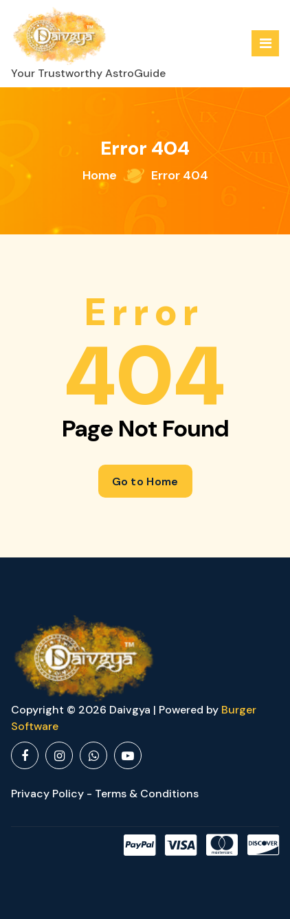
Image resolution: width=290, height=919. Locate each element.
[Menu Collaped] (265, 43)
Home (99, 175)
